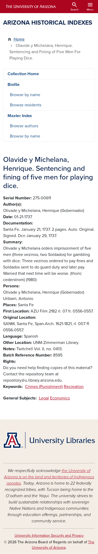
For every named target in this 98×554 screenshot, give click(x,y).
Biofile (14, 84)
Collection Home (23, 73)
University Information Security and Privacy (49, 535)
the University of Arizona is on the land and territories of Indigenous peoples (49, 477)
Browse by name (25, 94)
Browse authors (24, 126)
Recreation (74, 386)
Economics (60, 398)
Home (19, 39)
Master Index (20, 115)
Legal (44, 398)
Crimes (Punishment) (44, 386)
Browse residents (25, 105)
